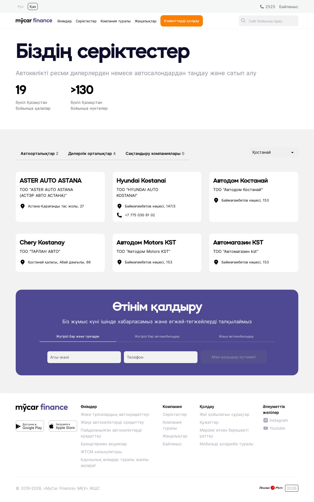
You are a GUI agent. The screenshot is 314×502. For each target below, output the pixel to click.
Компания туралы (172, 425)
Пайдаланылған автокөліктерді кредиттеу (111, 433)
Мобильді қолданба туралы (226, 443)
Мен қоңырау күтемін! (234, 356)
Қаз (33, 7)
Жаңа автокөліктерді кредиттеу (112, 422)
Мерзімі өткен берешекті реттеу (224, 433)
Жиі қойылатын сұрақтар (224, 414)
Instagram (275, 420)
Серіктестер (175, 414)
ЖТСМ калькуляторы (101, 451)
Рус (21, 7)
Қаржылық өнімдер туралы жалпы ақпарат (115, 462)
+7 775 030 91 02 (140, 215)
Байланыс (172, 443)
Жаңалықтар (175, 436)
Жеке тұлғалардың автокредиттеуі (115, 414)
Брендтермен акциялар (104, 443)
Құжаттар (209, 422)
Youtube (274, 428)
